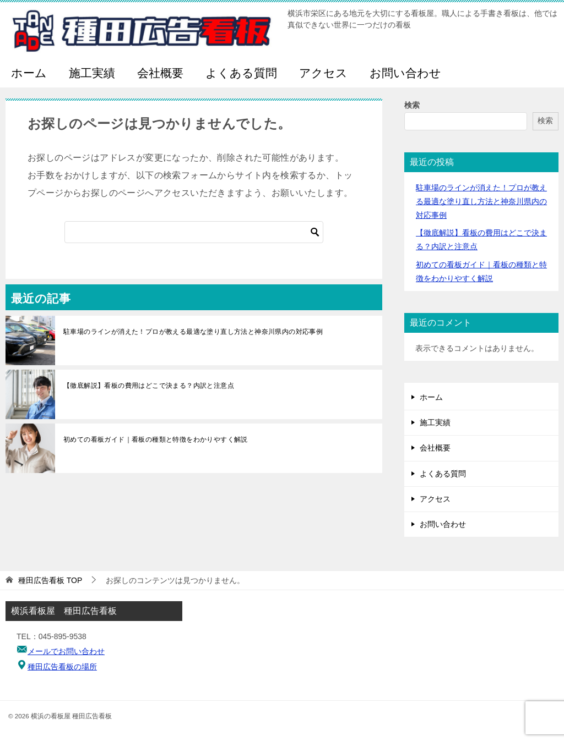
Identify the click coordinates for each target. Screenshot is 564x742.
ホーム (29, 73)
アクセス (323, 73)
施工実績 (92, 73)
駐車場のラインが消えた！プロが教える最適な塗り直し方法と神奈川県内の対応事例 (193, 332)
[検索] (193, 232)
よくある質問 (241, 73)
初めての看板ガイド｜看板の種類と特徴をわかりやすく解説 (155, 439)
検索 (412, 105)
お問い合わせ (405, 73)
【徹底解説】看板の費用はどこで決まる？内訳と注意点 (148, 385)
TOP (50, 580)
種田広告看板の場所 (62, 666)
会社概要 (160, 73)
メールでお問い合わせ (66, 651)
